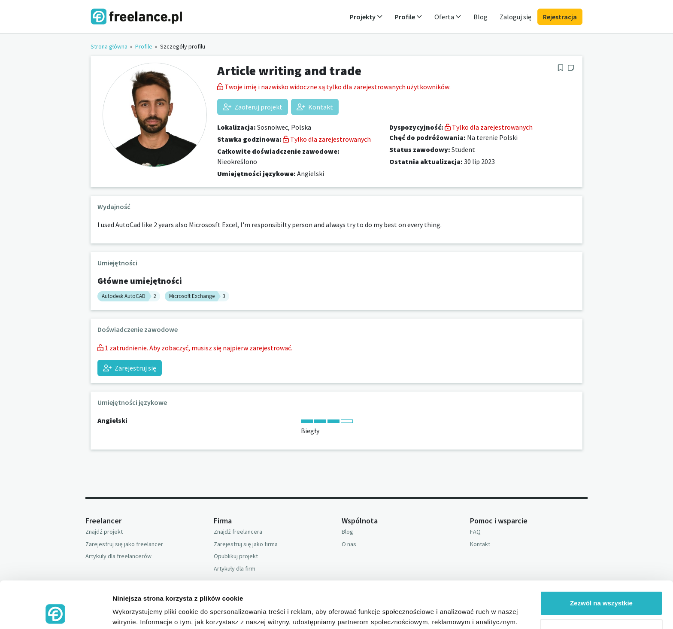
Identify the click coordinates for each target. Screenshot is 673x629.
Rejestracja (560, 16)
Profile (143, 46)
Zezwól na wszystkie (601, 559)
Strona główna (109, 46)
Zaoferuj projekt (252, 107)
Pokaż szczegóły (138, 612)
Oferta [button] (447, 16)
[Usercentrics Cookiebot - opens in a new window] (55, 612)
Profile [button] (408, 16)
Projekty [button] (366, 16)
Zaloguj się (515, 16)
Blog (480, 16)
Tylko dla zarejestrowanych (327, 139)
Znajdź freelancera (238, 531)
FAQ (475, 531)
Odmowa (601, 587)
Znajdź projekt (104, 531)
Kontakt (315, 107)
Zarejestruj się (129, 368)
